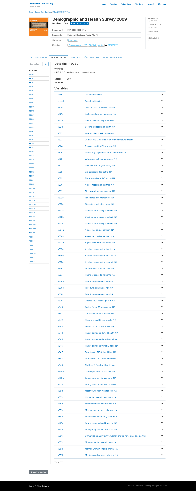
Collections (126, 4)
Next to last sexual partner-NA (99, 120)
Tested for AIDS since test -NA (99, 326)
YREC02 (32, 245)
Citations (139, 4)
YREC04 (32, 253)
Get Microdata (79, 23)
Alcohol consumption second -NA (101, 262)
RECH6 (31, 99)
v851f (60, 416)
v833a (61, 210)
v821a (60, 114)
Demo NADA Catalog (41, 3)
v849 (60, 365)
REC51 (31, 147)
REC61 (31, 152)
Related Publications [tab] (112, 57)
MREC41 (32, 208)
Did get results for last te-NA (98, 172)
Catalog (113, 4)
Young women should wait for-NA (101, 423)
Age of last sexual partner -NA (99, 230)
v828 (60, 172)
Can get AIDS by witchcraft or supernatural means (109, 139)
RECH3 (31, 87)
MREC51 (32, 212)
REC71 (31, 156)
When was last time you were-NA (101, 159)
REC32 (31, 127)
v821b (60, 120)
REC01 (31, 107)
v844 (60, 333)
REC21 (31, 115)
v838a (61, 281)
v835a (61, 249)
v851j (60, 442)
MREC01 (32, 188)
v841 (60, 313)
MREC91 (32, 233)
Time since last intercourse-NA (99, 197)
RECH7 (31, 103)
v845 (60, 339)
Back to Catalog (38, 472)
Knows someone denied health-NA (101, 333)
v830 (60, 185)
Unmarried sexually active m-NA (100, 397)
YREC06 (32, 261)
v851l (60, 455)
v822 (60, 133)
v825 (60, 152)
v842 (60, 320)
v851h (60, 429)
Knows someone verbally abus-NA (101, 346)
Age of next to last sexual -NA (99, 236)
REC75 (31, 160)
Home (103, 4)
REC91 (31, 176)
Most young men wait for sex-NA (101, 391)
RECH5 (31, 95)
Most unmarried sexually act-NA (100, 403)
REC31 (31, 123)
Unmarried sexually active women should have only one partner (115, 436)
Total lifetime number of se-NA (99, 268)
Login (162, 4)
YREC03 (32, 249)
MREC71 (32, 221)
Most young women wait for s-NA (101, 429)
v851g (60, 423)
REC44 (31, 143)
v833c (61, 223)
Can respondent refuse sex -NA (100, 371)
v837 (60, 275)
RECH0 (31, 74)
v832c (61, 204)
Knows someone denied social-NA (101, 339)
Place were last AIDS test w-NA (100, 178)
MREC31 (32, 200)
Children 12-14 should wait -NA (100, 365)
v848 (60, 358)
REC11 (31, 111)
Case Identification (93, 94)
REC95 (31, 184)
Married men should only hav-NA (101, 410)
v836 (60, 268)
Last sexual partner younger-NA (100, 114)
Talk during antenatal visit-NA (99, 281)
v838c (61, 294)
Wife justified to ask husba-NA (99, 133)
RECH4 (31, 91)
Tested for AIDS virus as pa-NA (100, 307)
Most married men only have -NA (101, 416)
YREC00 (32, 237)
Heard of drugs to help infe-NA (100, 275)
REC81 (31, 168)
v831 (60, 191)
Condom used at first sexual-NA (100, 107)
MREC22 (32, 196)
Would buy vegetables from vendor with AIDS (107, 152)
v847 (60, 352)
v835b (61, 255)
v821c (60, 127)
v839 (60, 300)
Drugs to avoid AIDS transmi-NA (100, 146)
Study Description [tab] (39, 57)
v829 (60, 178)
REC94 (31, 180)
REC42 (31, 135)
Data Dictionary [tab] (58, 58)
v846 (60, 346)
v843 (60, 326)
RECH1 (31, 78)
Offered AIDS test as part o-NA (100, 300)
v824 (60, 146)
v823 (60, 139)
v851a (60, 384)
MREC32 (32, 204)
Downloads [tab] (75, 57)
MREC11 (32, 192)
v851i (60, 436)
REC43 (31, 139)
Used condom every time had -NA (101, 210)
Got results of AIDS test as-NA (99, 313)
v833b (61, 217)
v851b (60, 391)
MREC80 (32, 229)
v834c (61, 242)
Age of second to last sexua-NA (100, 242)
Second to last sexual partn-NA (100, 127)
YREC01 (32, 241)
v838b (61, 288)
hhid (60, 94)
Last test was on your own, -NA (100, 165)
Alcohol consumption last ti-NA (100, 249)
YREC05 (32, 257)
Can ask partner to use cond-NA (100, 378)
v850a (61, 371)
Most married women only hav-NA (101, 455)
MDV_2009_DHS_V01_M (61, 12)
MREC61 (32, 217)
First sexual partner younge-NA (100, 191)
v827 (60, 165)
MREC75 (32, 225)
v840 (60, 307)
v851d (60, 403)
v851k (60, 449)
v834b (61, 236)
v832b (61, 197)
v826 (60, 159)
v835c (61, 262)
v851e (60, 410)
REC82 (31, 172)
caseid (61, 101)
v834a (61, 230)
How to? (150, 4)
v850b (61, 378)
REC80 (31, 164)
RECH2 (31, 82)
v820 (60, 107)
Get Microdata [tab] (91, 57)
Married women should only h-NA (101, 449)
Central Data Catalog (43, 12)
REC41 (31, 131)
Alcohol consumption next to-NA (101, 255)
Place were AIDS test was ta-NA (100, 320)
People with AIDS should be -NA (100, 352)
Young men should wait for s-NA (100, 384)
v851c (60, 397)
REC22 (31, 119)
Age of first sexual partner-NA (99, 185)
